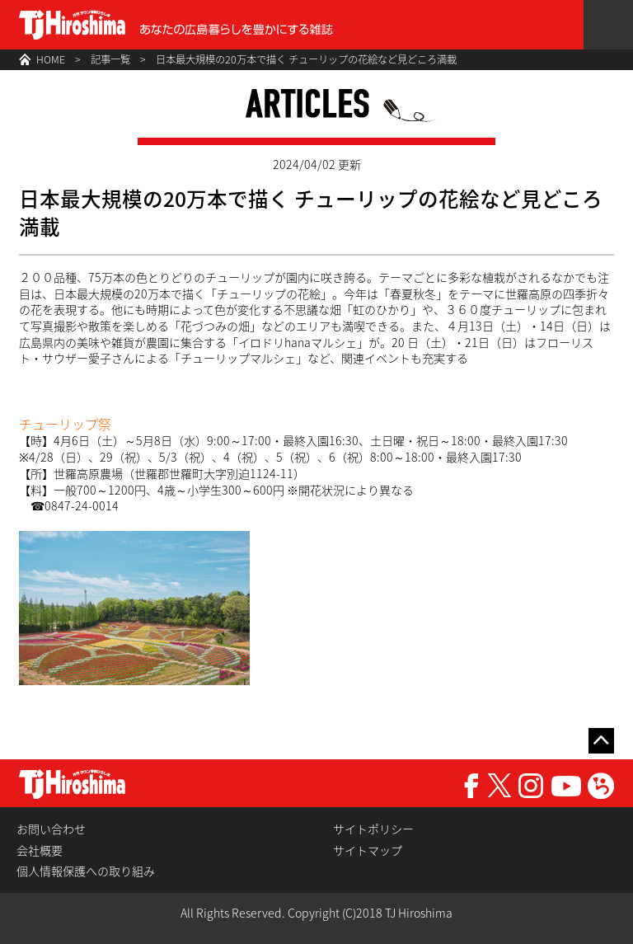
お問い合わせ (51, 829)
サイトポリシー (373, 829)
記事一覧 (110, 59)
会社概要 (39, 850)
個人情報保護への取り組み (85, 871)
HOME (50, 59)
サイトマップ (367, 850)
